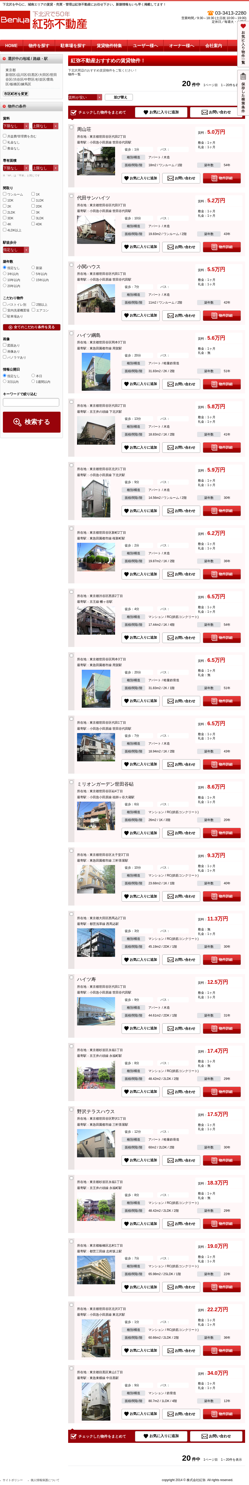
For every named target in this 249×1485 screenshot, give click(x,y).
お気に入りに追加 (164, 112)
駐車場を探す (73, 45)
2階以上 (39, 304)
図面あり (11, 345)
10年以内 (11, 280)
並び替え (120, 97)
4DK (36, 224)
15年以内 (40, 280)
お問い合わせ (220, 112)
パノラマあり (14, 357)
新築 (36, 268)
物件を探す (39, 45)
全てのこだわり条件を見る (34, 327)
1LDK (37, 200)
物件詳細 (225, 178)
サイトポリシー (13, 1480)
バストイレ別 (14, 304)
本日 (36, 376)
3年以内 (11, 274)
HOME (11, 45)
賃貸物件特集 (109, 45)
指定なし (11, 268)
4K (7, 224)
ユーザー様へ (145, 45)
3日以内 (11, 382)
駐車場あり (13, 316)
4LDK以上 (12, 230)
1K (35, 194)
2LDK (9, 212)
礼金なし (11, 142)
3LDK (37, 218)
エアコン (40, 310)
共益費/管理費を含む (19, 136)
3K (35, 212)
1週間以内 (40, 382)
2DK (36, 206)
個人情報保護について (45, 1480)
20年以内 (11, 286)
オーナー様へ (181, 45)
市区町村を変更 (16, 94)
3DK (8, 218)
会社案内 (213, 45)
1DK (8, 200)
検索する (37, 421)
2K (7, 206)
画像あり (11, 351)
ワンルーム (13, 194)
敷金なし (11, 148)
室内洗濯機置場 (16, 310)
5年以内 (39, 274)
